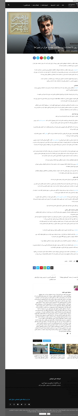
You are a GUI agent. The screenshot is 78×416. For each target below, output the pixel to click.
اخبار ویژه (48, 5)
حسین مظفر (73, 164)
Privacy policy (37, 414)
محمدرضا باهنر (37, 120)
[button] (3, 5)
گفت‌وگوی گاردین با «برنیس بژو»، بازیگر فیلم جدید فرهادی (39, 278)
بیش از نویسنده (32, 341)
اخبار (52, 5)
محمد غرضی (73, 241)
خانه (58, 5)
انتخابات (65, 261)
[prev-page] (75, 361)
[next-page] (73, 361)
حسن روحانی (73, 251)
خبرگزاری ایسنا (50, 140)
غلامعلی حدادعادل (72, 245)
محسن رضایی (73, 234)
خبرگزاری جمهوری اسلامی (56, 197)
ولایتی (40, 133)
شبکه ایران (71, 190)
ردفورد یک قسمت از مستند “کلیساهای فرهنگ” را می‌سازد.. (65, 278)
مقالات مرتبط (41, 341)
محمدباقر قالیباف (72, 230)
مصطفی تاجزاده (73, 88)
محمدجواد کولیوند (72, 70)
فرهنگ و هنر (30, 5)
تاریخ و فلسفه (39, 5)
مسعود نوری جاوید (69, 51)
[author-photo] (72, 290)
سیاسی (66, 43)
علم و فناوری (21, 5)
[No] (76, 412)
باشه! (43, 414)
